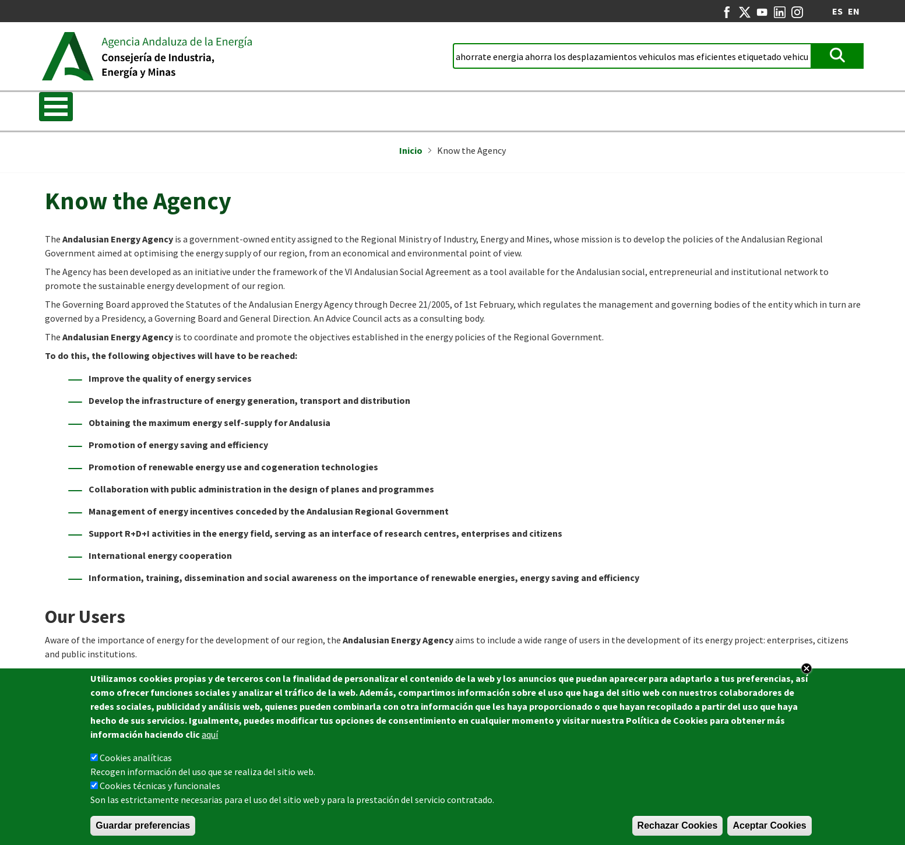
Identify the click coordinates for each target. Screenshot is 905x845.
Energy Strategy (272, 108)
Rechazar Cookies (678, 825)
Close (807, 668)
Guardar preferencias (143, 825)
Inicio (410, 150)
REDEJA (443, 108)
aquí (210, 734)
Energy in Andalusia (627, 108)
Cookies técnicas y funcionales (160, 785)
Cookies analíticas (136, 757)
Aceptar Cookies (769, 825)
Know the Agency (84, 108)
